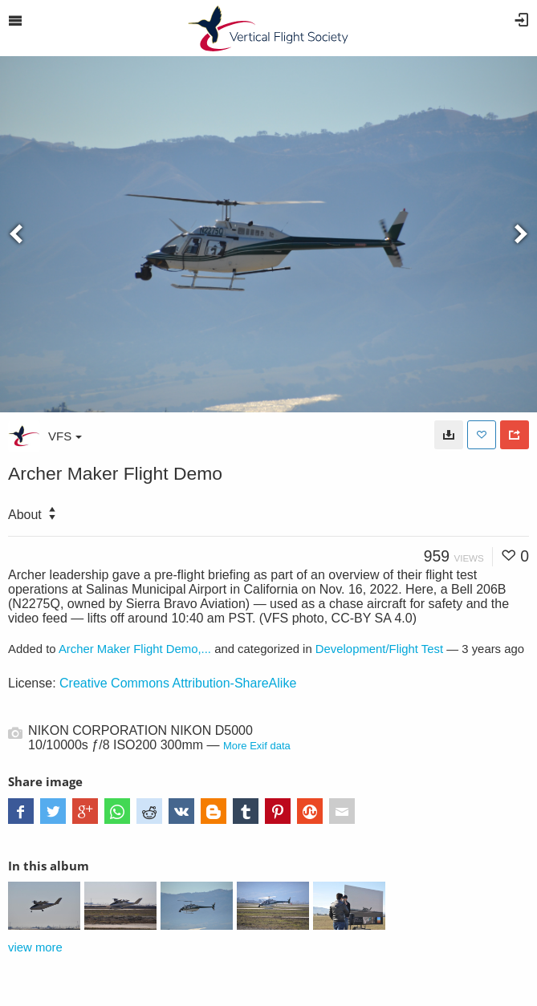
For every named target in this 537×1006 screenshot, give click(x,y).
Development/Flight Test (379, 649)
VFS (65, 436)
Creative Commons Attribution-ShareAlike (177, 683)
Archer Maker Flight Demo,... (135, 649)
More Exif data (257, 746)
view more (35, 947)
